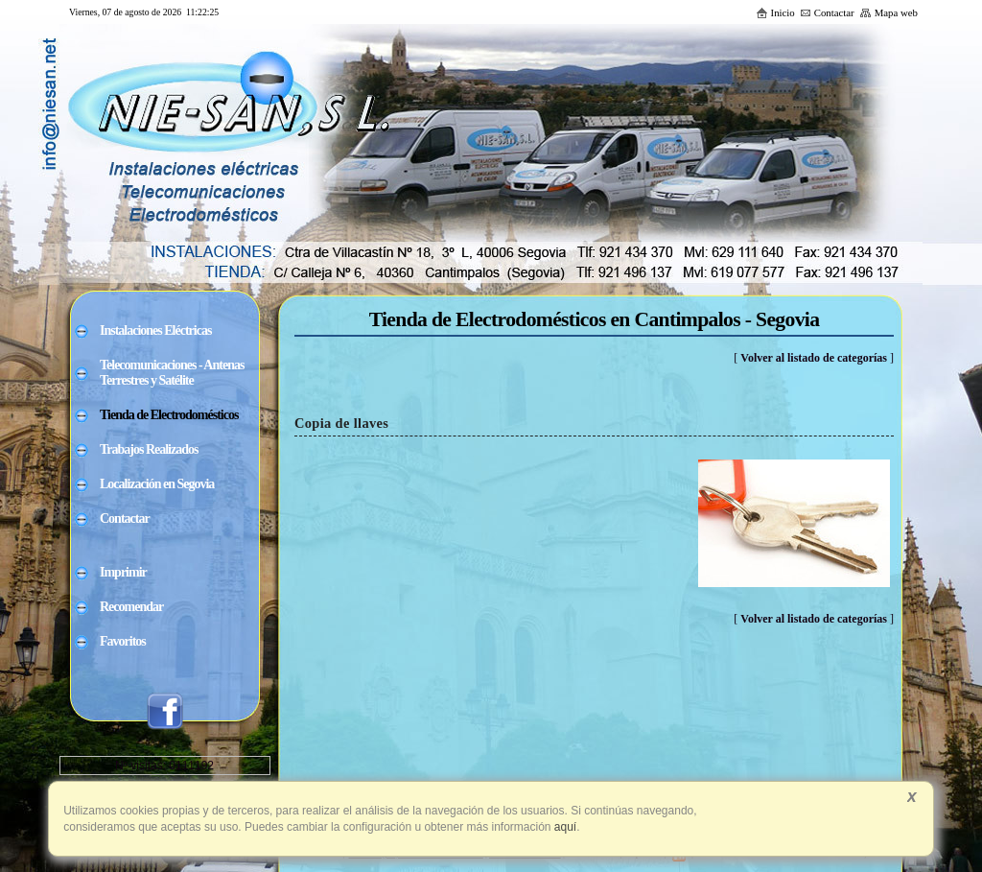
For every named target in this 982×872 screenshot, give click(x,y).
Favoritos (123, 641)
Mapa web (888, 12)
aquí (564, 827)
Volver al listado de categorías (813, 358)
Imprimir (123, 572)
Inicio (775, 12)
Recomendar (131, 607)
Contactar (827, 12)
